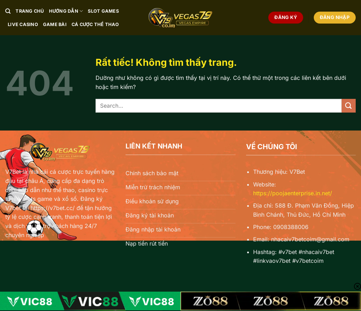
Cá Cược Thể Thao (95, 24)
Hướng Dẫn (66, 11)
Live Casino (23, 24)
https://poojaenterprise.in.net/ (292, 193)
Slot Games (103, 11)
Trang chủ (30, 11)
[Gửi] (349, 106)
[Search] (8, 11)
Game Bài (55, 24)
